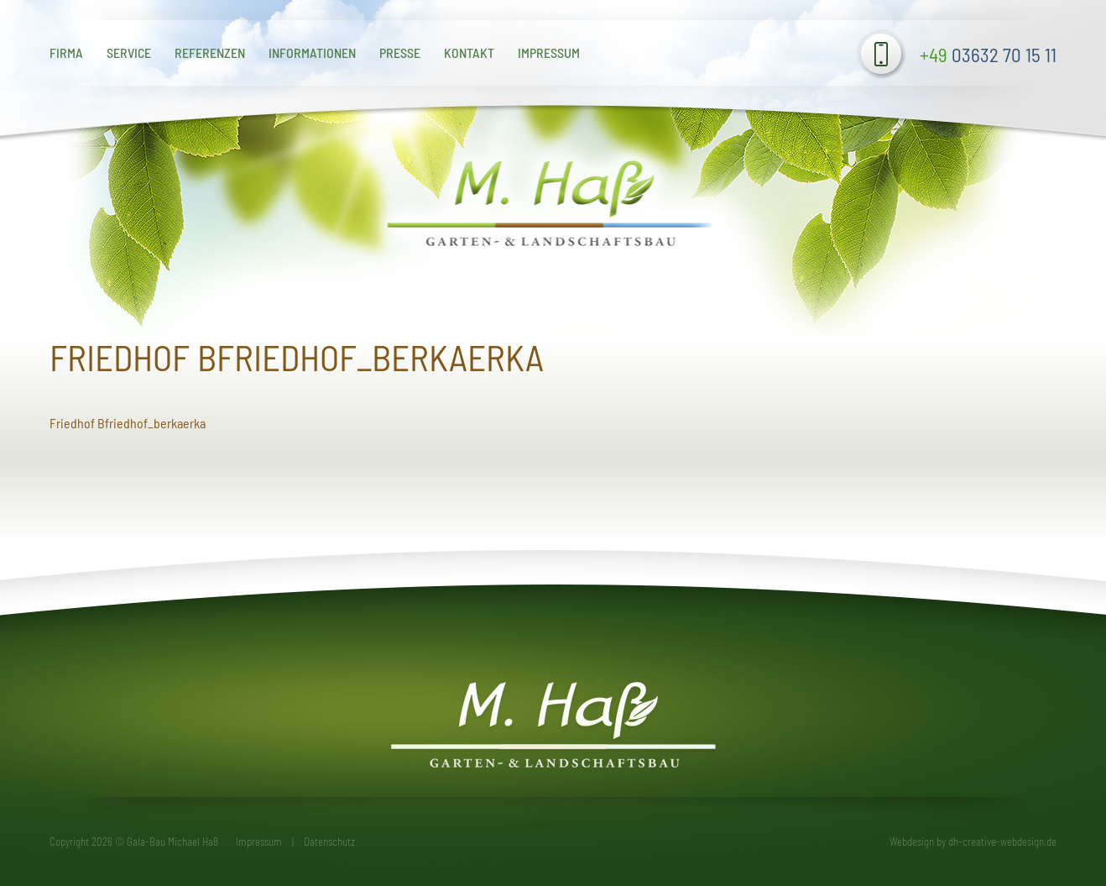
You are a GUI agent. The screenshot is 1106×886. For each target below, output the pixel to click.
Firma (66, 52)
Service (129, 52)
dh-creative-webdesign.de (1002, 841)
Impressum (549, 52)
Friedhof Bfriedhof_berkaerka (128, 423)
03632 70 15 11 (988, 54)
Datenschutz (329, 841)
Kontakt (469, 52)
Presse (399, 52)
